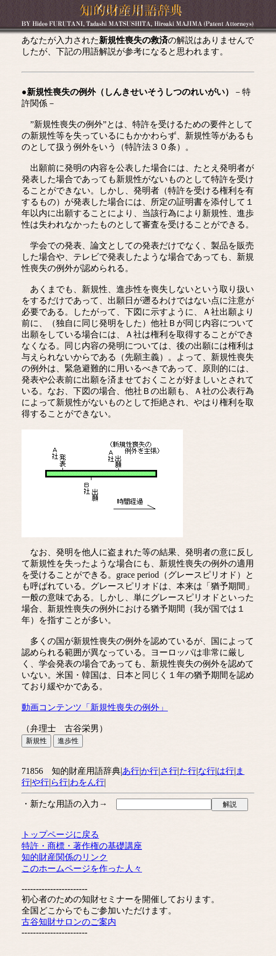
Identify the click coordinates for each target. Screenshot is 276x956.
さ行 (169, 770)
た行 (187, 770)
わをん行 (87, 782)
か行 (149, 770)
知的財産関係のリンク (65, 857)
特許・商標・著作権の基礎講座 (82, 845)
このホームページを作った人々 (82, 868)
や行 (40, 782)
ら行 (59, 782)
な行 (206, 770)
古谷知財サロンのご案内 (69, 921)
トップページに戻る (60, 834)
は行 (225, 770)
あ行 (130, 770)
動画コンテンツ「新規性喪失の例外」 (95, 707)
